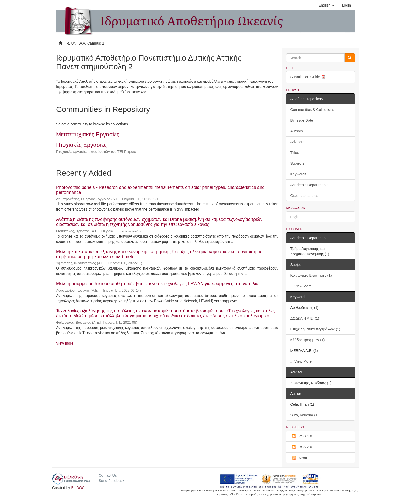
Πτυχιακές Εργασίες (81, 145)
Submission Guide (308, 77)
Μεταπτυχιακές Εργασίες (88, 134)
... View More (301, 286)
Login (294, 217)
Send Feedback (111, 481)
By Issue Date (301, 120)
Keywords (298, 174)
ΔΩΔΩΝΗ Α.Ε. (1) (304, 318)
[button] (326, 5)
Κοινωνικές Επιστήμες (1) (311, 275)
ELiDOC (77, 488)
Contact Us (108, 475)
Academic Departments (309, 185)
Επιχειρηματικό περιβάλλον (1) (315, 329)
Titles (294, 153)
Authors (296, 131)
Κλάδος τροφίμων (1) (307, 340)
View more (64, 343)
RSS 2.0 (301, 447)
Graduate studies (304, 196)
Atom (298, 458)
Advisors (297, 142)
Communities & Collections (312, 110)
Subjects (297, 163)
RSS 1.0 (301, 436)
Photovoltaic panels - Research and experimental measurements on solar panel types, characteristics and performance (160, 190)
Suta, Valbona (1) (304, 415)
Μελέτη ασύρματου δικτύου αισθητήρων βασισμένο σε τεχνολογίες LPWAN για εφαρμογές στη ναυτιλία (157, 283)
